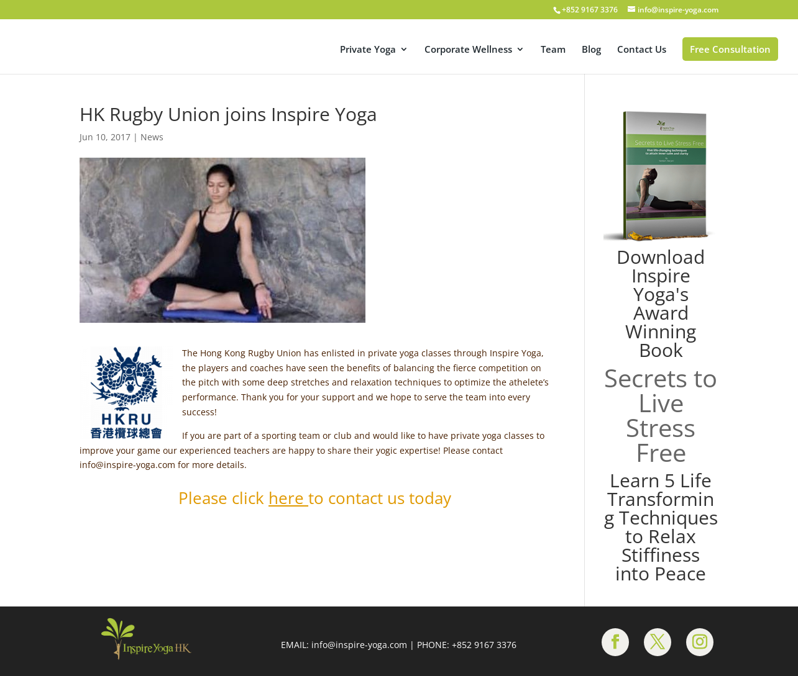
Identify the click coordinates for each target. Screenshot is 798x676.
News (151, 137)
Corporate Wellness (468, 50)
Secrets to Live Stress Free (660, 415)
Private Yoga (368, 50)
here (286, 498)
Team (553, 50)
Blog (591, 50)
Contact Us (641, 50)
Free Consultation (730, 49)
